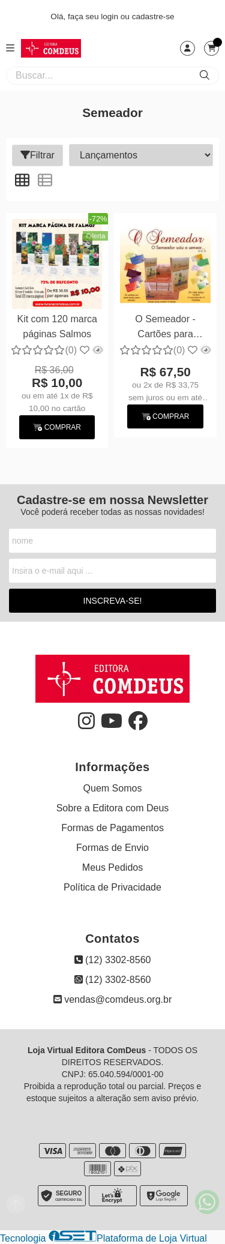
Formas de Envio (112, 848)
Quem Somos (112, 788)
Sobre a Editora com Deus (112, 808)
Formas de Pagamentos (112, 828)
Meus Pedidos (112, 867)
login (111, 16)
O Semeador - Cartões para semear (165, 328)
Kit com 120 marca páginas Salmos (57, 326)
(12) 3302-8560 (112, 960)
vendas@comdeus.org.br (112, 999)
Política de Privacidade (112, 887)
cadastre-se (153, 16)
